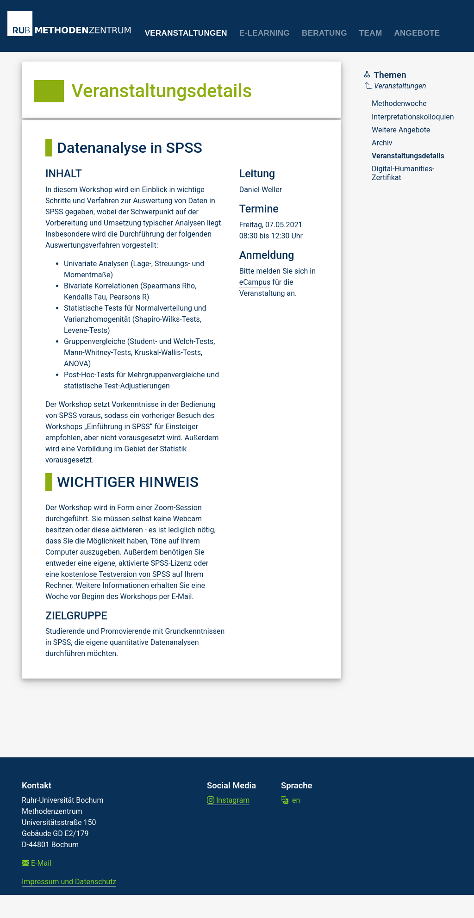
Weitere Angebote (401, 129)
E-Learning (264, 33)
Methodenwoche (399, 103)
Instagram (228, 800)
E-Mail (36, 863)
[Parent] (409, 86)
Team (370, 33)
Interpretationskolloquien (413, 116)
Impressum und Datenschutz (69, 881)
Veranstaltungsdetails (408, 155)
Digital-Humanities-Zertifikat (403, 172)
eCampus (255, 282)
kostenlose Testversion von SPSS (115, 574)
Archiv (382, 142)
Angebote (417, 33)
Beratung (324, 33)
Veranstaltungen (186, 33)
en (290, 800)
